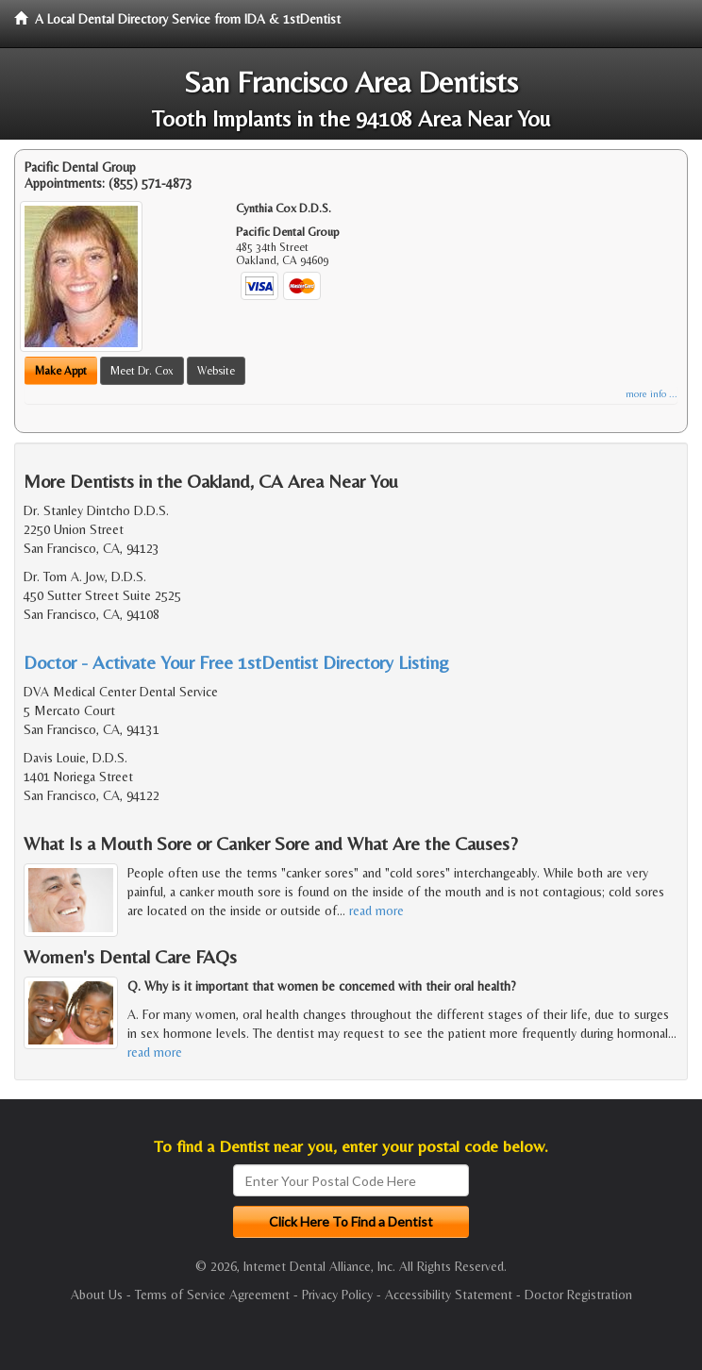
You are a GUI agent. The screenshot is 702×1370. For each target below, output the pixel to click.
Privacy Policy (337, 1294)
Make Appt (61, 370)
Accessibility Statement (448, 1294)
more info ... (651, 394)
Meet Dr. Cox (142, 370)
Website (216, 370)
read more (376, 910)
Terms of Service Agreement (212, 1294)
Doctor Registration (578, 1294)
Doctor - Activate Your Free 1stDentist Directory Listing (236, 662)
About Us (97, 1294)
